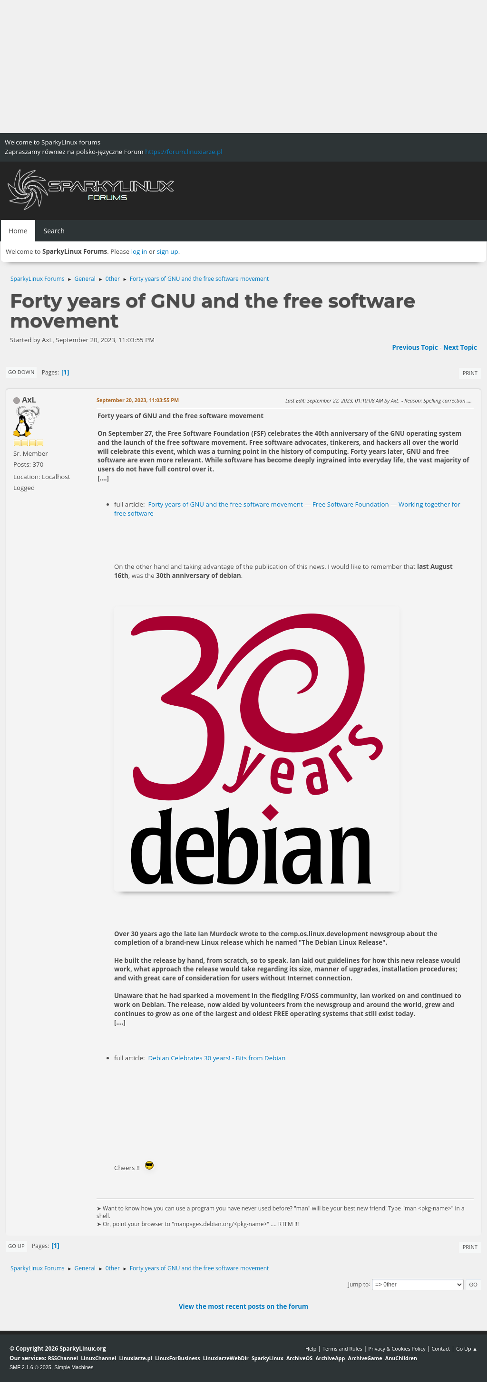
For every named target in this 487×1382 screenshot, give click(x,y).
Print (470, 372)
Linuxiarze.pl (135, 1358)
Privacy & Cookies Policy (396, 1348)
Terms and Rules (342, 1348)
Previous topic (415, 347)
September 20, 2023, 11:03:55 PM (138, 399)
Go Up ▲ (466, 1348)
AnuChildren (401, 1358)
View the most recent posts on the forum (243, 1306)
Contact (440, 1348)
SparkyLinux (267, 1358)
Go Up (16, 1245)
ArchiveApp (330, 1358)
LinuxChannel (98, 1358)
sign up (167, 251)
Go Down (21, 371)
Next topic (460, 347)
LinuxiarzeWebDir (226, 1358)
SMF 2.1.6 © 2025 (30, 1367)
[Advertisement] (243, 66)
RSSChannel (63, 1358)
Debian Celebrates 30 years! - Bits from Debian (216, 1058)
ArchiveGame (365, 1358)
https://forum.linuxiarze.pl (183, 151)
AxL (29, 399)
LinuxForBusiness (177, 1358)
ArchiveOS (299, 1358)
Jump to (358, 1284)
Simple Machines (73, 1367)
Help (310, 1348)
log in (139, 251)
